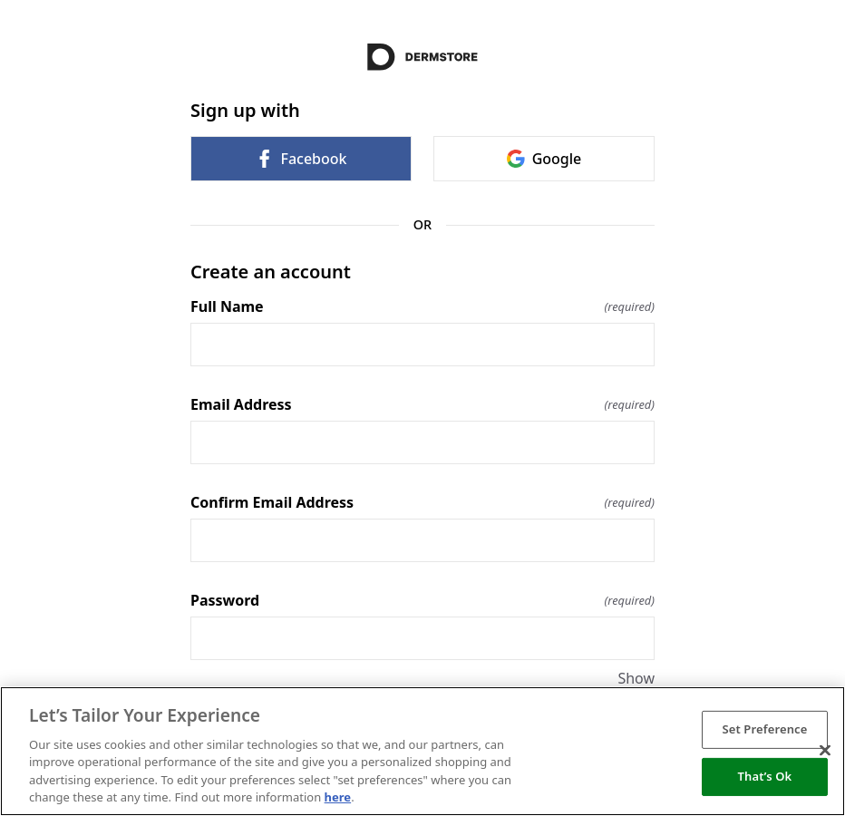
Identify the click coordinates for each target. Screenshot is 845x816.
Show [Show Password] (636, 678)
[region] (422, 751)
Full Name (422, 306)
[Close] (825, 751)
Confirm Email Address (422, 502)
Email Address (422, 404)
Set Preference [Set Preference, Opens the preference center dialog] (764, 729)
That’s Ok (765, 776)
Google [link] (544, 159)
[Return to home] (422, 57)
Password (422, 600)
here (338, 797)
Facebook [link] (300, 159)
